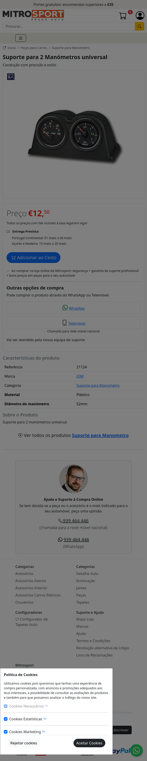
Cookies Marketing (27, 731)
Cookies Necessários (28, 706)
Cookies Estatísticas (28, 718)
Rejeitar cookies (23, 743)
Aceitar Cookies (89, 743)
